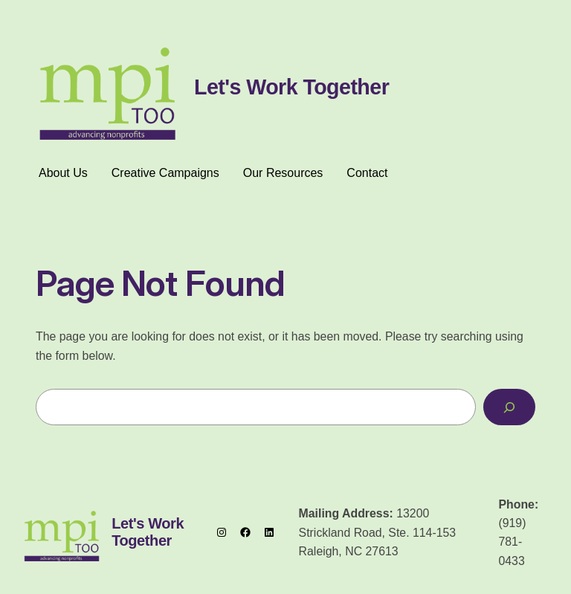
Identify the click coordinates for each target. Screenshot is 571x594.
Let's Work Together (291, 87)
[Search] (509, 407)
